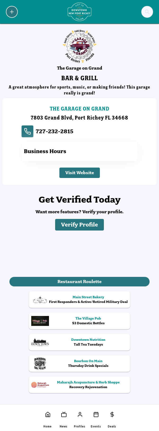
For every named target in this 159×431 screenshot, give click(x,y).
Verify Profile (79, 224)
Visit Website (79, 172)
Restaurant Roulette (79, 281)
